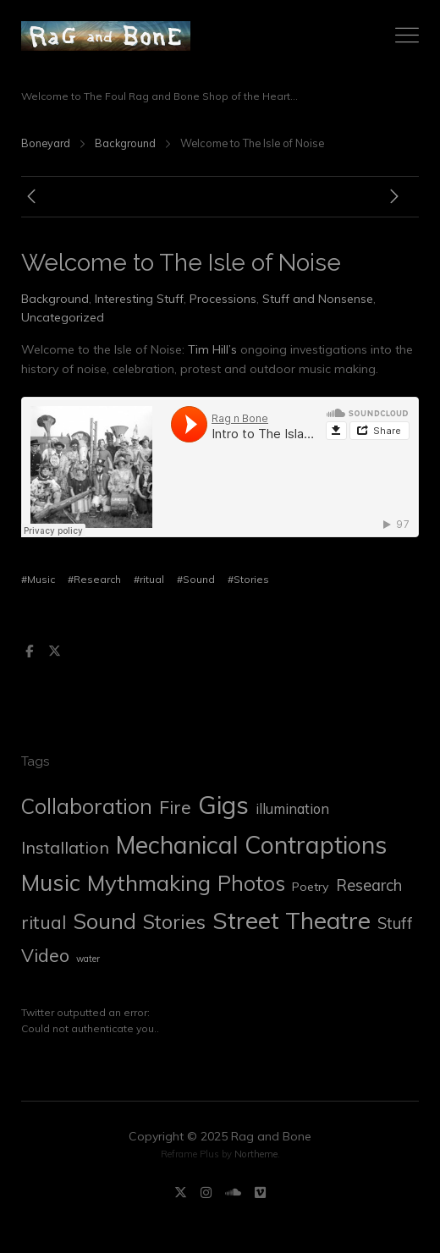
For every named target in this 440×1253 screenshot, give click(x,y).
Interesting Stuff (139, 298)
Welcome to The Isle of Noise (181, 263)
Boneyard (45, 143)
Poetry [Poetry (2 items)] (310, 886)
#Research (94, 579)
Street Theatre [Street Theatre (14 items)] (291, 920)
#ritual (149, 579)
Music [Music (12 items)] (50, 882)
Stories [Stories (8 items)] (174, 922)
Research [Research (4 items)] (369, 885)
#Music (38, 579)
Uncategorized (62, 317)
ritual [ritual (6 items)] (43, 922)
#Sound (196, 579)
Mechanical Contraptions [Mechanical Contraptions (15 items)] (251, 845)
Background (125, 143)
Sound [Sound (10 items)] (104, 921)
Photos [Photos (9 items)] (251, 883)
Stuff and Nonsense (317, 298)
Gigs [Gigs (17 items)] (223, 804)
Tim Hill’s (212, 349)
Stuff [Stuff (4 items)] (395, 923)
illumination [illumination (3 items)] (292, 808)
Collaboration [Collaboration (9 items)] (86, 806)
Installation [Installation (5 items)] (65, 847)
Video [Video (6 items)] (45, 955)
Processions (223, 298)
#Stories (248, 579)
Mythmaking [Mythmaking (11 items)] (149, 882)
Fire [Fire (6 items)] (175, 807)
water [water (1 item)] (88, 958)
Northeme (256, 1154)
